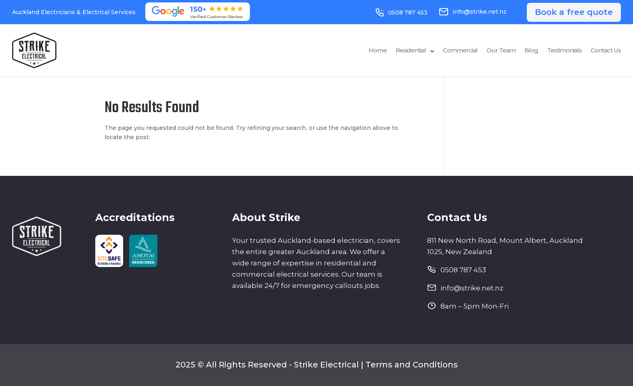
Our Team (501, 51)
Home (378, 51)
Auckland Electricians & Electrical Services (74, 12)
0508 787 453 (401, 12)
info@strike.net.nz (473, 12)
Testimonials (564, 51)
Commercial (460, 51)
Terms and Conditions (411, 364)
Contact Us (606, 51)
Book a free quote (574, 12)
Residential (411, 51)
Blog (531, 51)
